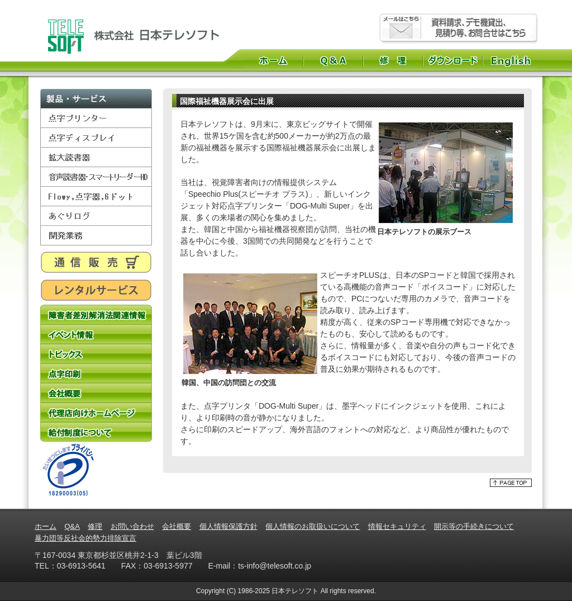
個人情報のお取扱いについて (312, 526)
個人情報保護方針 (228, 526)
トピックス (96, 353)
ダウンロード (452, 60)
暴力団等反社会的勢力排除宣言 (85, 538)
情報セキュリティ (397, 526)
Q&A (333, 60)
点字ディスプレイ (96, 138)
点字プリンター (96, 118)
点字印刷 (96, 373)
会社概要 (96, 393)
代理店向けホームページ (96, 412)
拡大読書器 (96, 157)
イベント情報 (96, 334)
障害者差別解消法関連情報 (96, 314)
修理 (393, 60)
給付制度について (96, 432)
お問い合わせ (132, 526)
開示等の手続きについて (474, 526)
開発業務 (96, 235)
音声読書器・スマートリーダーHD (96, 177)
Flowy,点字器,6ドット (96, 196)
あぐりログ (96, 216)
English (512, 60)
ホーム (273, 60)
